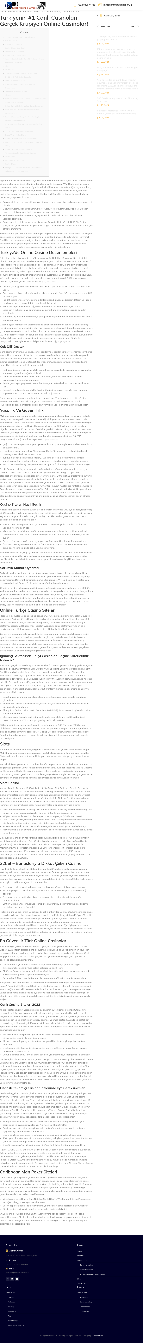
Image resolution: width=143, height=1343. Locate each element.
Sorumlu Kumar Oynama (14, 52)
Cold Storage (13, 1320)
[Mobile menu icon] (137, 5)
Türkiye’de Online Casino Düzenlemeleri (20, 37)
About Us (80, 1256)
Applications (10, 1293)
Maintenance (85, 1307)
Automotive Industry (16, 1325)
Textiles (11, 1297)
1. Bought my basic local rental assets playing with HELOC (117, 38)
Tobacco (11, 1302)
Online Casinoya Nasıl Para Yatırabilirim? (20, 139)
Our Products (82, 1260)
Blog (79, 1279)
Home (79, 1251)
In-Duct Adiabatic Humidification (92, 1274)
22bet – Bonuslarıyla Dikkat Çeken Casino (21, 73)
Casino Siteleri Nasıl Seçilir (15, 48)
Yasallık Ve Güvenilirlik (13, 44)
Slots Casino (10, 157)
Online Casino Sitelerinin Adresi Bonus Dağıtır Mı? (24, 106)
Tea (9, 1316)
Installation (84, 1297)
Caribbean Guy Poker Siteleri (16, 91)
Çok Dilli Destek (11, 41)
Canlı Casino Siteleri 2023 (15, 81)
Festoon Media (97, 1336)
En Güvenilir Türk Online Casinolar (18, 77)
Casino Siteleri (10, 164)
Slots (7, 66)
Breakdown (84, 1311)
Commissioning (86, 1302)
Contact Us (81, 1283)
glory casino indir (51, 439)
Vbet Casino (10, 70)
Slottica (8, 95)
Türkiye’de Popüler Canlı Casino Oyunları (20, 153)
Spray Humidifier (86, 1265)
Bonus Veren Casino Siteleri (15, 135)
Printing (11, 1307)
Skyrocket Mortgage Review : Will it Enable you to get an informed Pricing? (117, 112)
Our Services (82, 1293)
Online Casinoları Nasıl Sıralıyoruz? (18, 149)
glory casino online (49, 282)
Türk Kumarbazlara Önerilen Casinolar (20, 131)
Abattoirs (12, 1311)
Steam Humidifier (86, 1269)
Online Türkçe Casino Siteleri (16, 55)
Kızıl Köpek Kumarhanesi (14, 160)
